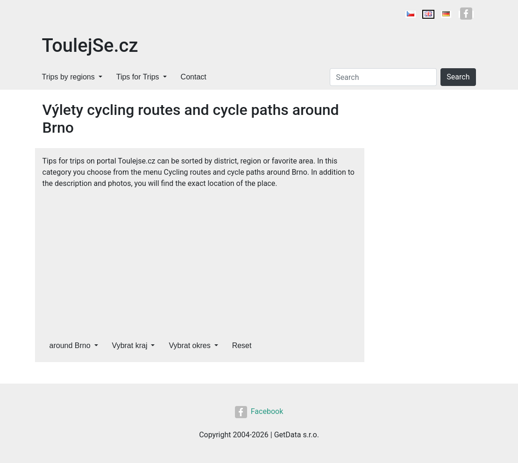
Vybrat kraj (130, 345)
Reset (242, 345)
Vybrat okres (189, 345)
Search (458, 76)
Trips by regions (68, 77)
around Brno (70, 345)
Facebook (259, 411)
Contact (193, 77)
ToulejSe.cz (90, 46)
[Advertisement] (199, 259)
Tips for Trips (137, 77)
